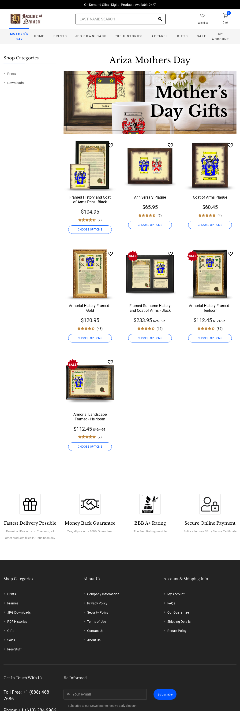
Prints (60, 36)
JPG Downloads (91, 36)
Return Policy (177, 631)
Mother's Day (19, 36)
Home (39, 36)
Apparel (159, 36)
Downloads (15, 83)
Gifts (182, 36)
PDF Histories (129, 36)
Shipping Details (179, 621)
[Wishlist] (110, 145)
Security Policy (97, 612)
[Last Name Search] (120, 19)
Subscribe (165, 694)
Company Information (103, 594)
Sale (201, 36)
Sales (11, 640)
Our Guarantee (178, 612)
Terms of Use (96, 621)
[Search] (160, 19)
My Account (220, 36)
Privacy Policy (97, 603)
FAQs (171, 603)
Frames (12, 603)
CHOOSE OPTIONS (90, 229)
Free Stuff (14, 649)
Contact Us (95, 631)
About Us (94, 640)
